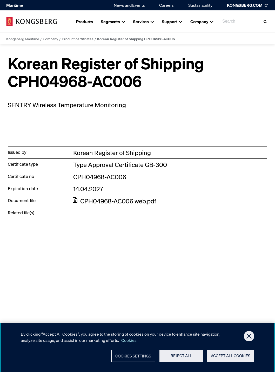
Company (50, 38)
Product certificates (77, 38)
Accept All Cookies (230, 357)
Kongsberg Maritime (22, 38)
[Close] (249, 338)
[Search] (265, 21)
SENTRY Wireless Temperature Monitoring (67, 105)
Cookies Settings (133, 357)
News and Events (129, 5)
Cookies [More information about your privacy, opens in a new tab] (129, 341)
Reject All (181, 357)
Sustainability (200, 5)
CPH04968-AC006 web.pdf (118, 201)
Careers (166, 5)
